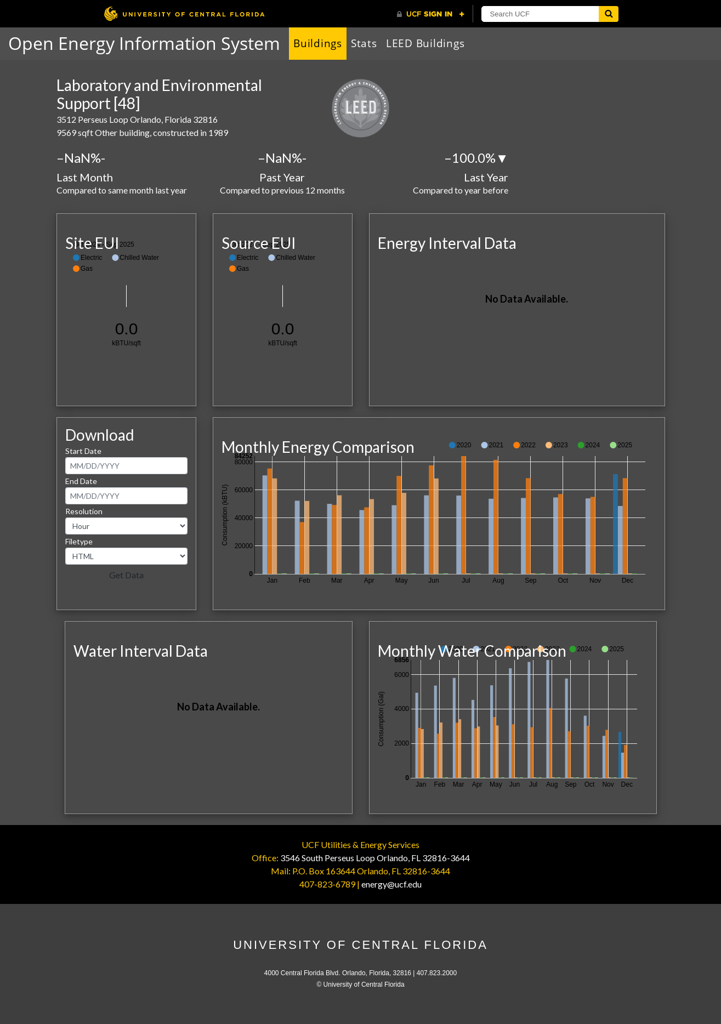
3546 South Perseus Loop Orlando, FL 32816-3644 (375, 857)
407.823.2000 (437, 973)
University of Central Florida (360, 945)
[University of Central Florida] (184, 13)
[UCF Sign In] (430, 14)
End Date (81, 481)
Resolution (84, 511)
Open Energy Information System (144, 43)
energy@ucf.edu (391, 884)
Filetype (79, 541)
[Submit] (608, 14)
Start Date (83, 451)
